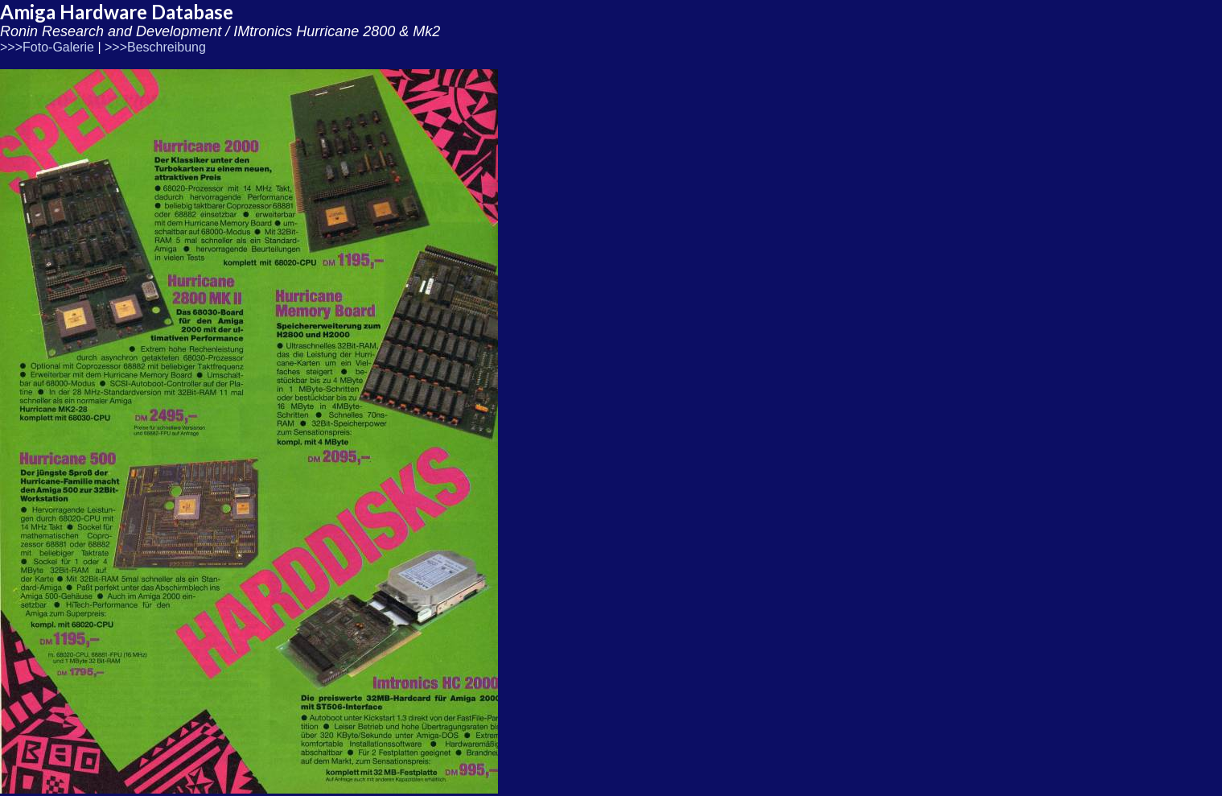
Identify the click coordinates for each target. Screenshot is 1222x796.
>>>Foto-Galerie (47, 47)
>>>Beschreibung (155, 47)
